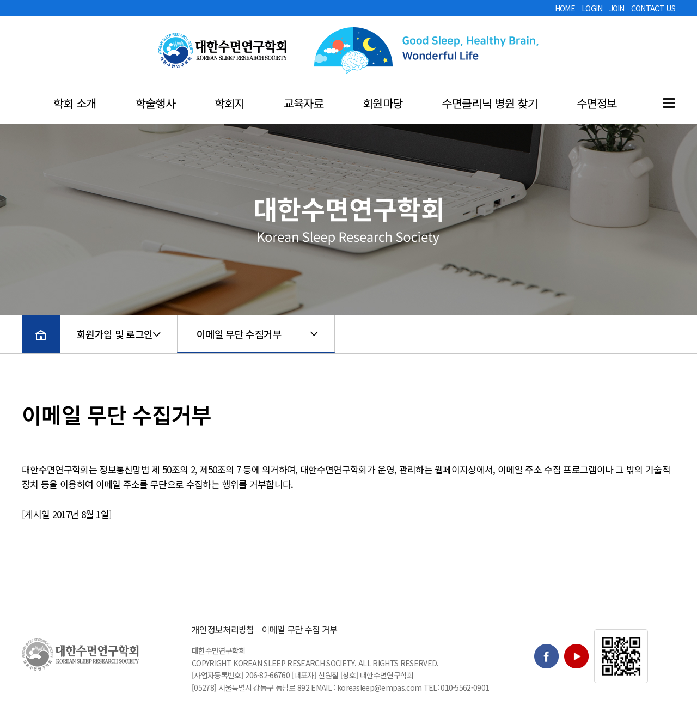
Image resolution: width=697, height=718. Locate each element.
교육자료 (303, 103)
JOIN (617, 8)
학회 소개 (74, 103)
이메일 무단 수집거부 (239, 334)
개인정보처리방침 (223, 629)
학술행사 (155, 103)
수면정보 (596, 103)
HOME (565, 8)
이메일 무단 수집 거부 (300, 629)
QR (621, 656)
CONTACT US (653, 8)
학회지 (229, 103)
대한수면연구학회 (222, 50)
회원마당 (382, 103)
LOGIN (592, 8)
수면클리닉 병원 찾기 (489, 103)
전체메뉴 (669, 103)
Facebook (546, 656)
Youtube (576, 656)
